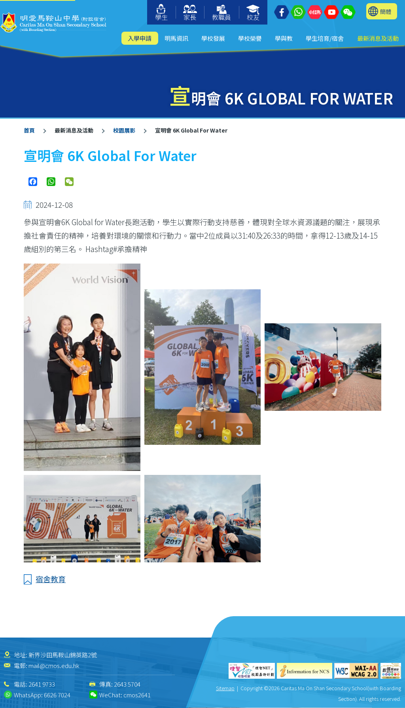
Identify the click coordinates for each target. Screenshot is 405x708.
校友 (253, 13)
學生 (161, 13)
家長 (190, 13)
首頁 (29, 130)
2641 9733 (41, 684)
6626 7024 (57, 695)
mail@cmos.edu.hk (53, 665)
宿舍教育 (51, 578)
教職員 (221, 13)
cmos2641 (137, 695)
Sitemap (225, 688)
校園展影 (124, 130)
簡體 (385, 11)
